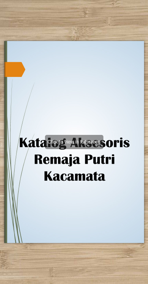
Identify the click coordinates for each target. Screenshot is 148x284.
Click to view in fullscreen (73, 142)
